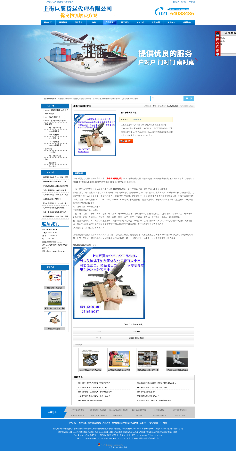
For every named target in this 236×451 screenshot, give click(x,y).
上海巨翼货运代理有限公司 (108, 435)
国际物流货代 (63, 99)
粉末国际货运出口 (54, 329)
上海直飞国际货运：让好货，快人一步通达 (94, 396)
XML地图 (162, 423)
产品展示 (109, 22)
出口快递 (139, 416)
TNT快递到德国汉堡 (52, 117)
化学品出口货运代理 (54, 288)
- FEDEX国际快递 (55, 145)
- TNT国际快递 (53, 142)
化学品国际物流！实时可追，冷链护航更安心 (154, 400)
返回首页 (176, 2)
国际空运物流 (73, 99)
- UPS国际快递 (53, 138)
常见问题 (156, 22)
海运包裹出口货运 (119, 99)
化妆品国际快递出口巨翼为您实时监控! (92, 387)
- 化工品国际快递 (54, 128)
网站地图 (192, 2)
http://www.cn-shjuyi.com (56, 251)
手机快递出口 (118, 416)
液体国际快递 (107, 99)
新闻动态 (140, 22)
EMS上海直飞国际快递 (141, 429)
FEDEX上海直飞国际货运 (98, 416)
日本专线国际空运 (77, 410)
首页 (154, 106)
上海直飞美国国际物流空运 (143, 432)
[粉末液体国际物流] (136, 338)
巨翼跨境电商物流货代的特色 (54, 208)
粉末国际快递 (159, 410)
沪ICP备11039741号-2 (81, 435)
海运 (94, 22)
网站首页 (48, 22)
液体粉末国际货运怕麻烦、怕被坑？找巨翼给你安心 (156, 383)
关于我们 (125, 22)
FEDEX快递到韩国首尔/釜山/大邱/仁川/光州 (56, 112)
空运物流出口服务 (171, 432)
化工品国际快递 (95, 99)
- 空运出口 (52, 152)
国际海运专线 (84, 99)
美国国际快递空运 (176, 429)
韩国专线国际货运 (77, 416)
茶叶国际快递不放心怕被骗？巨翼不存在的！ (95, 383)
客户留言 (171, 22)
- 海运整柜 (52, 163)
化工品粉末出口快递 (79, 432)
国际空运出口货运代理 (98, 410)
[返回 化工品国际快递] (133, 324)
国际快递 (63, 22)
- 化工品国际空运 (54, 156)
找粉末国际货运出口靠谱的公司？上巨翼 (152, 387)
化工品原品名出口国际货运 (108, 432)
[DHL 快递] (136, 331)
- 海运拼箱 (52, 166)
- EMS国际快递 (54, 131)
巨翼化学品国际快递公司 (52, 199)
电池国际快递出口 (133, 99)
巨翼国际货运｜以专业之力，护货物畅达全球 (95, 392)
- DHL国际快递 (54, 135)
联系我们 (184, 2)
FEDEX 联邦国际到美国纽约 (55, 121)
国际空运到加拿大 (139, 410)
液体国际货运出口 (180, 410)
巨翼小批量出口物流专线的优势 (54, 212)
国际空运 (79, 22)
